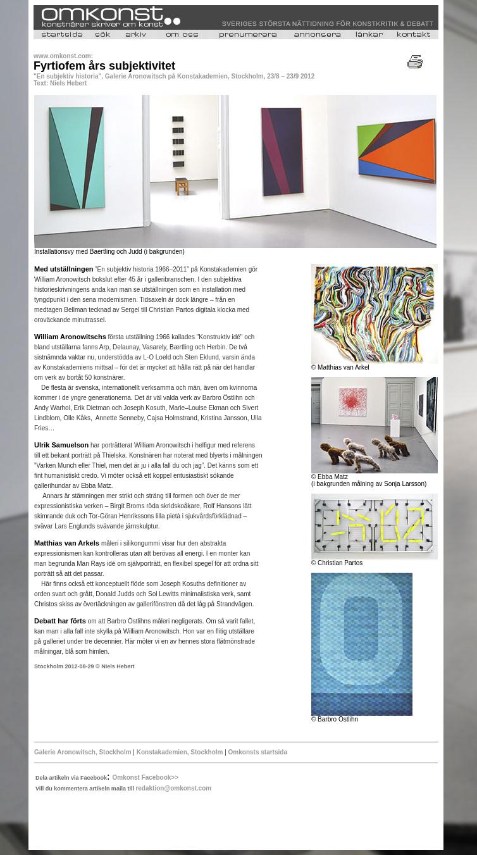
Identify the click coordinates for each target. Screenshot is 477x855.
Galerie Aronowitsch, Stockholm (83, 752)
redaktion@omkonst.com (173, 788)
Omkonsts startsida (256, 752)
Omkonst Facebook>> (145, 777)
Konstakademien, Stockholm (181, 752)
